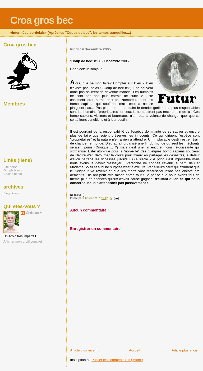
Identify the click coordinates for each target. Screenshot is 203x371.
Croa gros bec (41, 20)
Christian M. (34, 213)
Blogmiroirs (11, 193)
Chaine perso (12, 173)
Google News (12, 170)
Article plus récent (83, 350)
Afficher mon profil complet (22, 241)
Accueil (134, 350)
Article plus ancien (186, 350)
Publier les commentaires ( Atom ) (117, 360)
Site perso (10, 166)
